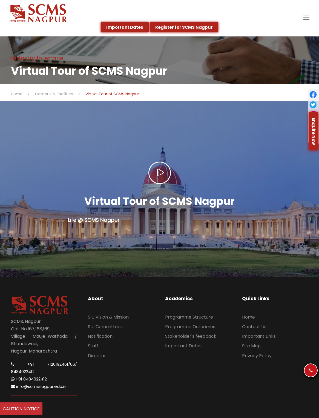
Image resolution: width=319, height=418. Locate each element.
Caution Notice (21, 409)
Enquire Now (314, 131)
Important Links (259, 336)
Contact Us (254, 326)
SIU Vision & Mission (108, 317)
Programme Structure (189, 317)
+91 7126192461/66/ (52, 364)
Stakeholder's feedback (190, 336)
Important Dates (183, 346)
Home (248, 317)
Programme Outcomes (190, 326)
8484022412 (23, 371)
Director (97, 356)
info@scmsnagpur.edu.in (38, 386)
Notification (100, 336)
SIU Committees (105, 326)
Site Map (251, 346)
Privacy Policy (257, 356)
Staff (93, 346)
